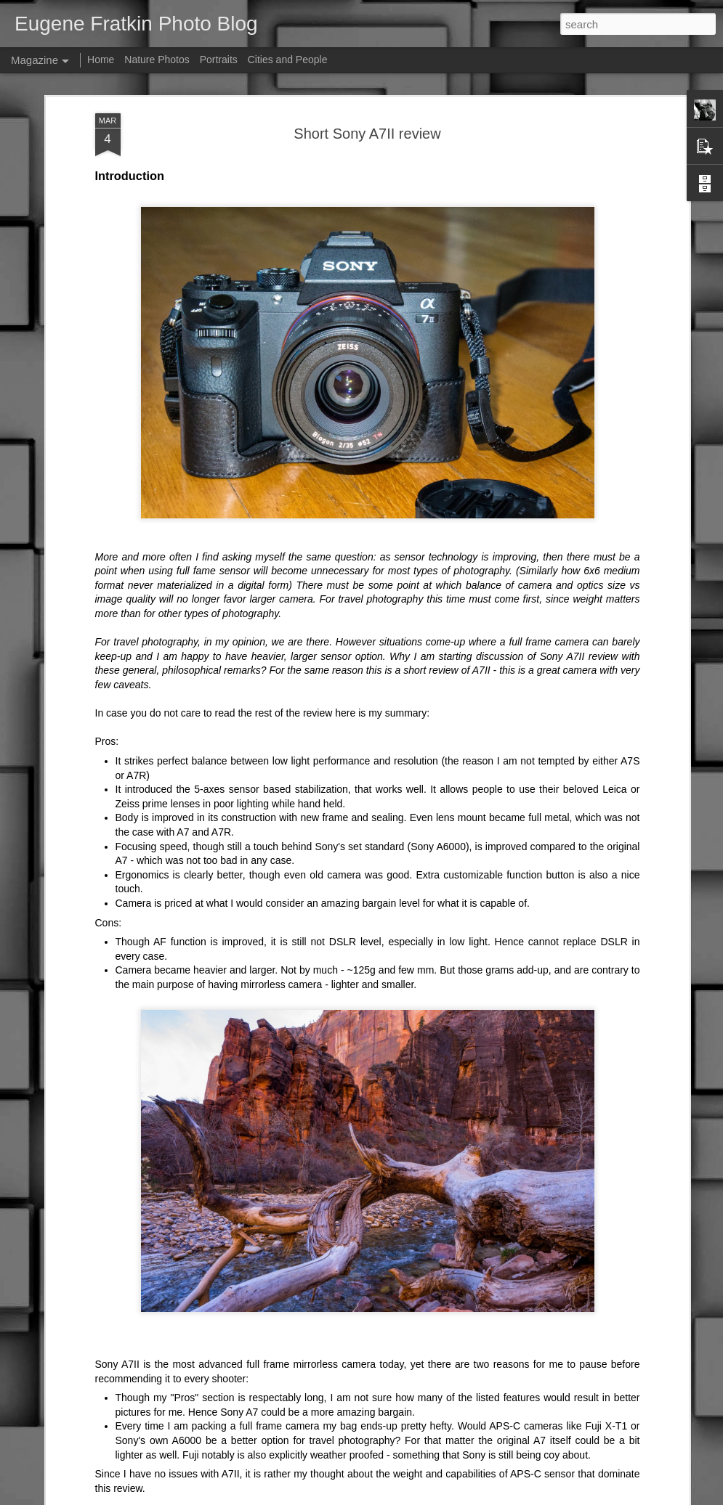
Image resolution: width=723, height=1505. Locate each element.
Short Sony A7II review (367, 123)
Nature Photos (157, 59)
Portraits (219, 59)
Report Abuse (491, 1497)
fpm (380, 1497)
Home (100, 59)
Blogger (448, 1497)
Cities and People (288, 59)
